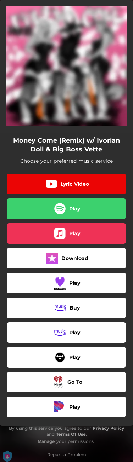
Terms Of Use (71, 434)
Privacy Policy (108, 428)
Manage (46, 441)
